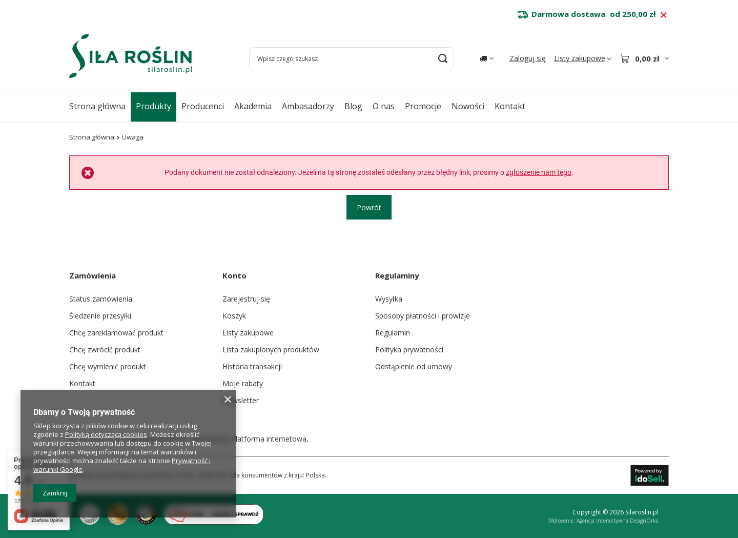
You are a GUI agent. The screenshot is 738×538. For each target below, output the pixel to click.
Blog (353, 106)
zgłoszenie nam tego (538, 172)
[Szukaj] (442, 58)
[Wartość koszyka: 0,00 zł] (644, 58)
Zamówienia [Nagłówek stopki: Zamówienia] (92, 275)
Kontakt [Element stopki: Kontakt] (82, 383)
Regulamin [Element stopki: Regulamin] (392, 332)
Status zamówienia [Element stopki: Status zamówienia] (100, 299)
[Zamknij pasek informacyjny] (663, 15)
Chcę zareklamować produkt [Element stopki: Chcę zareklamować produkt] (116, 332)
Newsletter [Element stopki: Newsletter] (240, 400)
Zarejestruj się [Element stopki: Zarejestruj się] (246, 299)
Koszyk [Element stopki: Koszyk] (234, 316)
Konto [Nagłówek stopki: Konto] (234, 275)
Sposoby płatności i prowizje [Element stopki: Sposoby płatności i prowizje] (422, 316)
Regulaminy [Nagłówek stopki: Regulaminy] (397, 275)
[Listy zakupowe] (582, 58)
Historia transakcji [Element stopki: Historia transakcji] (252, 366)
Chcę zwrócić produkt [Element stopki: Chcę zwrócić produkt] (104, 349)
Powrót (369, 207)
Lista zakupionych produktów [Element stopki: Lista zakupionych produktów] (270, 349)
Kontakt (510, 106)
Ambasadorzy (308, 106)
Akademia (253, 106)
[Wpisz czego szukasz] (351, 58)
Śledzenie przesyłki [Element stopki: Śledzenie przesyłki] (100, 316)
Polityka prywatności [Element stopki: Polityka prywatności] (409, 349)
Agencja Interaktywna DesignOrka (618, 520)
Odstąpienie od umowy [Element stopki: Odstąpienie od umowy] (413, 366)
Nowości (468, 106)
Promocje (423, 106)
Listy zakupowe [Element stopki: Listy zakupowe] (248, 332)
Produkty (153, 106)
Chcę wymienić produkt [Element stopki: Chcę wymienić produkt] (107, 366)
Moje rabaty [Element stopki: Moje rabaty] (242, 383)
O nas (384, 106)
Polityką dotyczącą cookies (106, 434)
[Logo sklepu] (130, 56)
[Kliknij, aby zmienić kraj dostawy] (487, 58)
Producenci (202, 106)
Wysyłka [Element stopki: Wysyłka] (388, 299)
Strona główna (97, 106)
